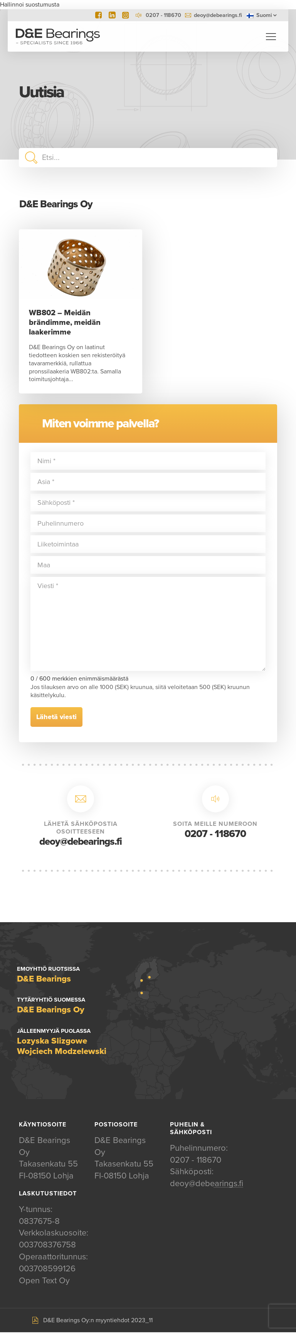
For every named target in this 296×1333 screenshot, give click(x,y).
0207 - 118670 (215, 834)
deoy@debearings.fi (218, 15)
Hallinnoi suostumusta (29, 5)
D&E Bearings (57, 36)
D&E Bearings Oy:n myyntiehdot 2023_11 (98, 1321)
